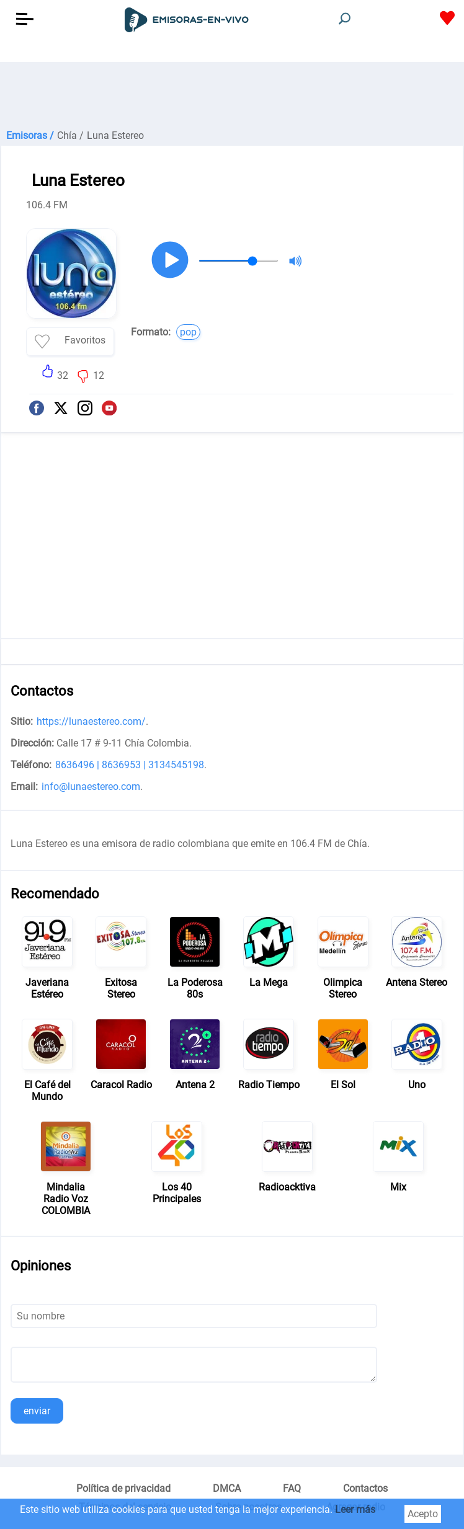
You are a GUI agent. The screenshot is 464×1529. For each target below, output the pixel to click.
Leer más (355, 1509)
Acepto (423, 1514)
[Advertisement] (232, 93)
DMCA (227, 1488)
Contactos (365, 1488)
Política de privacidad (123, 1488)
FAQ (292, 1488)
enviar (37, 1411)
